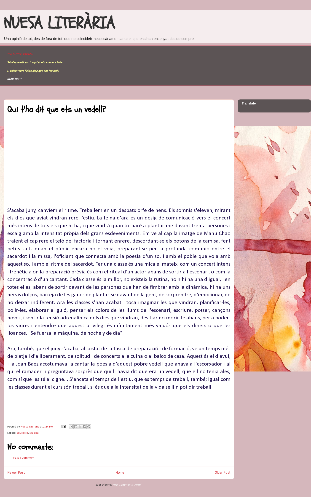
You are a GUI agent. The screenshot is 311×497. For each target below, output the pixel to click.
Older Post (223, 473)
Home (119, 473)
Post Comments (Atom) (127, 484)
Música (34, 432)
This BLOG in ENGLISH (20, 54)
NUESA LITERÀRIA (59, 23)
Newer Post (16, 473)
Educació (22, 432)
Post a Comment (23, 457)
